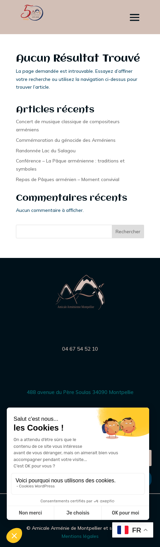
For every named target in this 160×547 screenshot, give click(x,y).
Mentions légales (80, 536)
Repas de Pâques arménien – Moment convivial (67, 179)
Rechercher (128, 231)
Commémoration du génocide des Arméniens (66, 140)
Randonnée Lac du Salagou (46, 151)
